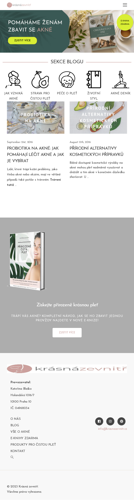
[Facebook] (99, 421)
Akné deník (121, 93)
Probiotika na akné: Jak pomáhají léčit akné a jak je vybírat (35, 154)
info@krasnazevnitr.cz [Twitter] (112, 429)
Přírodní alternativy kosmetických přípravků (96, 151)
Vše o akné (20, 432)
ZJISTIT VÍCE (67, 332)
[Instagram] (110, 421)
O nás (15, 419)
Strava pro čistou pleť (40, 96)
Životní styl (93, 96)
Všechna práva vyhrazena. (24, 492)
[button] (12, 457)
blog (14, 425)
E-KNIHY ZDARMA (24, 438)
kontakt (17, 451)
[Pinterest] (121, 421)
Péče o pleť (67, 93)
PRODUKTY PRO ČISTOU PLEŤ (33, 444)
